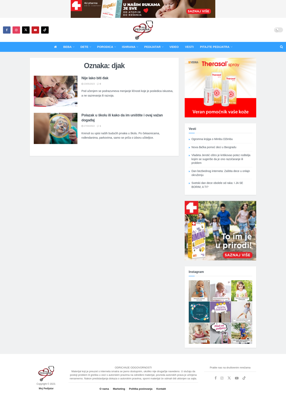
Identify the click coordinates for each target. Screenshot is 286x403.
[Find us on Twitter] (26, 30)
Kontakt (161, 388)
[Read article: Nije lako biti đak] (55, 91)
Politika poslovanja (141, 388)
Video (174, 46)
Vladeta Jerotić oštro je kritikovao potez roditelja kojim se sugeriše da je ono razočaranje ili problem (220, 159)
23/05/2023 (88, 84)
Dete (84, 46)
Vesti (189, 46)
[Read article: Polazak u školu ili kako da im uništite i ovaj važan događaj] (55, 128)
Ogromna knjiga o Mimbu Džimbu (212, 139)
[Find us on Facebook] (7, 30)
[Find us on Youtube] (35, 30)
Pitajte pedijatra (215, 46)
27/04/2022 (88, 126)
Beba (67, 46)
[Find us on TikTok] (45, 30)
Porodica (105, 46)
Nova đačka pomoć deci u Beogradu (213, 147)
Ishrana (128, 46)
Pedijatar (152, 46)
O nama (104, 388)
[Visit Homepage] (143, 30)
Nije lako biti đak (94, 78)
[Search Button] (281, 47)
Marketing (119, 388)
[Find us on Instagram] (16, 30)
